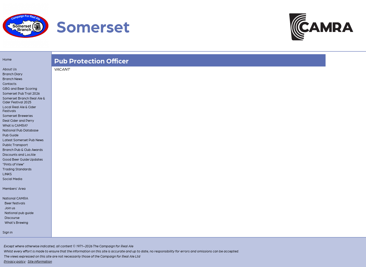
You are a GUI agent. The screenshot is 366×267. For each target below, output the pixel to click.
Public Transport (15, 145)
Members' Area (14, 188)
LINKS (7, 174)
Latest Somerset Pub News (23, 140)
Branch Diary (13, 74)
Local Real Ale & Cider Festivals (19, 109)
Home (7, 59)
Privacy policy (15, 261)
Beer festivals (15, 203)
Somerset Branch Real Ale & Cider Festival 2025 (24, 100)
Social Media (12, 179)
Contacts (9, 83)
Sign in (8, 232)
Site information (40, 261)
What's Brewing (16, 222)
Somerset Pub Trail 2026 (21, 93)
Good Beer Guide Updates (23, 159)
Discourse (12, 217)
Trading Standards (17, 169)
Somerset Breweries (18, 115)
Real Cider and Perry (18, 120)
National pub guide (19, 213)
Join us (10, 208)
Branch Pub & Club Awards (23, 149)
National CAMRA (15, 198)
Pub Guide (10, 135)
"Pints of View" (13, 164)
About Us (10, 69)
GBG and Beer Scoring (20, 88)
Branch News (12, 79)
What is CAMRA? (15, 125)
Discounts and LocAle (19, 154)
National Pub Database (20, 130)
